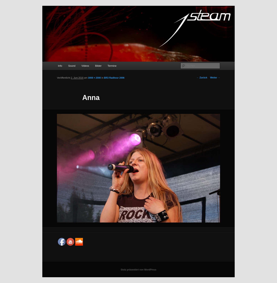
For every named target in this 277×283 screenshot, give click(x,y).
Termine (112, 65)
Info (60, 65)
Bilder (98, 65)
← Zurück (202, 77)
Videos (85, 65)
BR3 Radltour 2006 (114, 77)
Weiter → (215, 77)
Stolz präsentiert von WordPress (138, 269)
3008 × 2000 (94, 77)
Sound (71, 65)
